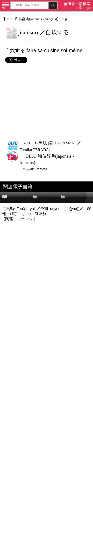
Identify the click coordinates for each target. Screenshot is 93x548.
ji (66, 19)
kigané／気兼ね (33, 214)
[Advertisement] (46, 101)
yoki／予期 (39, 209)
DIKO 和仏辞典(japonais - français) (31, 19)
